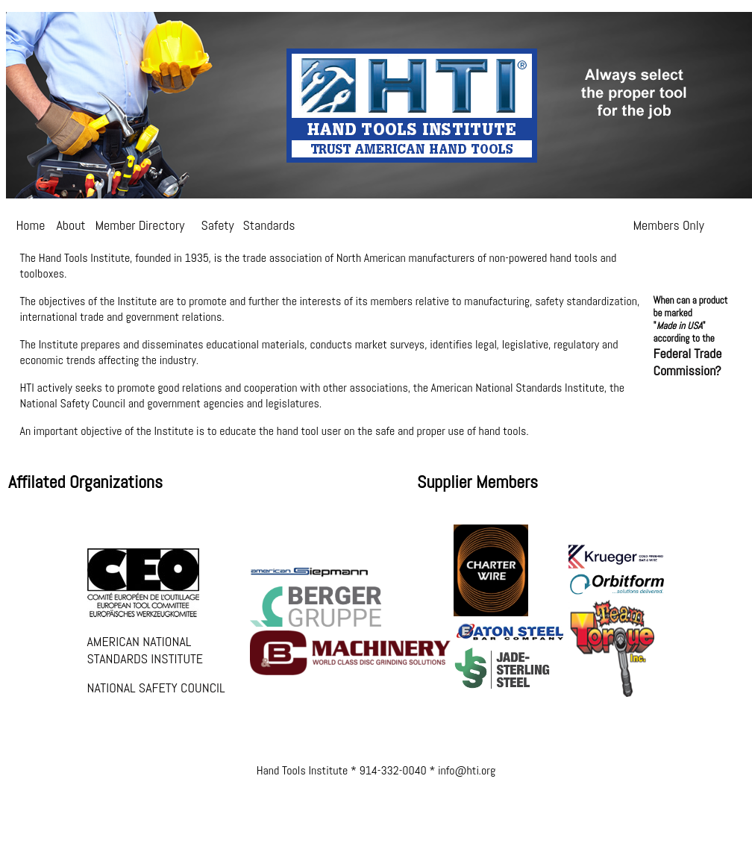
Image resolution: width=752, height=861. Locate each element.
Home (31, 225)
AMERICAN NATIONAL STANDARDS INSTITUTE (145, 650)
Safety (217, 225)
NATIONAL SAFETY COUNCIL (156, 687)
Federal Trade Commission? (688, 362)
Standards (269, 225)
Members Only (668, 225)
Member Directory (140, 225)
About (71, 225)
